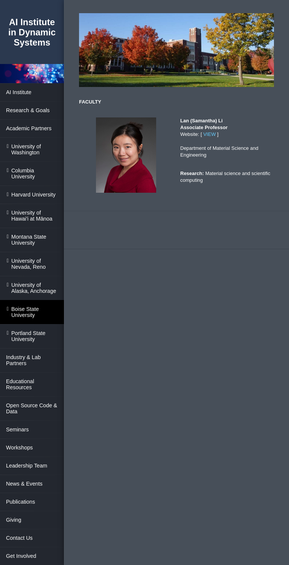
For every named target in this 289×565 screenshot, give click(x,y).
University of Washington (26, 149)
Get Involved (21, 556)
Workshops (19, 448)
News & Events (24, 484)
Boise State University (25, 312)
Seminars (17, 429)
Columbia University (23, 174)
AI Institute (19, 92)
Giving (13, 520)
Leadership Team (26, 466)
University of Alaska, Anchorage (33, 288)
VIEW (209, 134)
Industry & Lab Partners (23, 360)
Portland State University (28, 336)
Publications (20, 502)
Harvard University (33, 195)
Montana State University (28, 240)
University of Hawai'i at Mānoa (31, 216)
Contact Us (19, 538)
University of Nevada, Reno (28, 264)
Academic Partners (29, 128)
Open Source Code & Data (31, 408)
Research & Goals (28, 110)
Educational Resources (20, 384)
